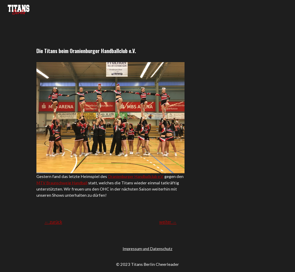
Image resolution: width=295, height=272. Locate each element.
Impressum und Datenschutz (148, 248)
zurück (54, 222)
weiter (167, 222)
